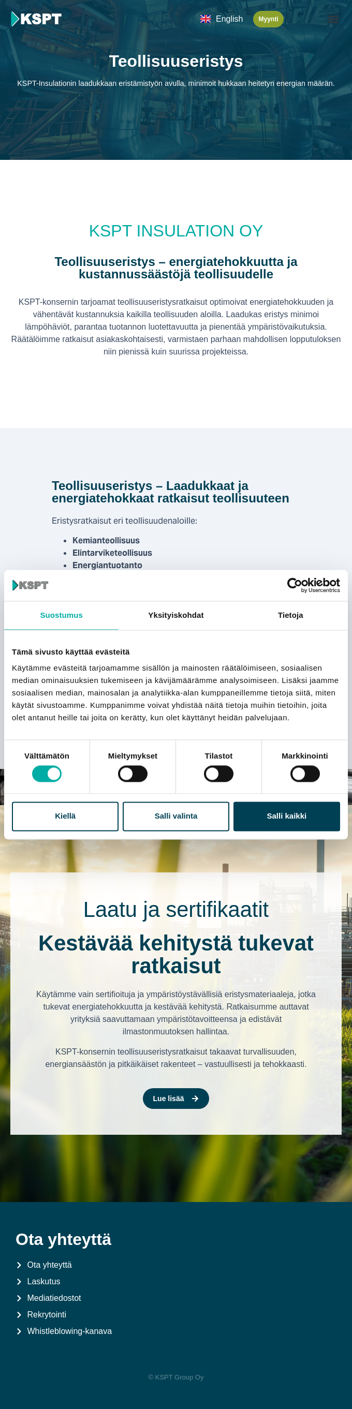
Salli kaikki (286, 816)
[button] (333, 18)
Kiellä (65, 816)
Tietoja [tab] (290, 615)
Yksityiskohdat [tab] (175, 615)
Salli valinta (176, 816)
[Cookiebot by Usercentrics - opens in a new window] (295, 585)
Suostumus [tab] (61, 615)
